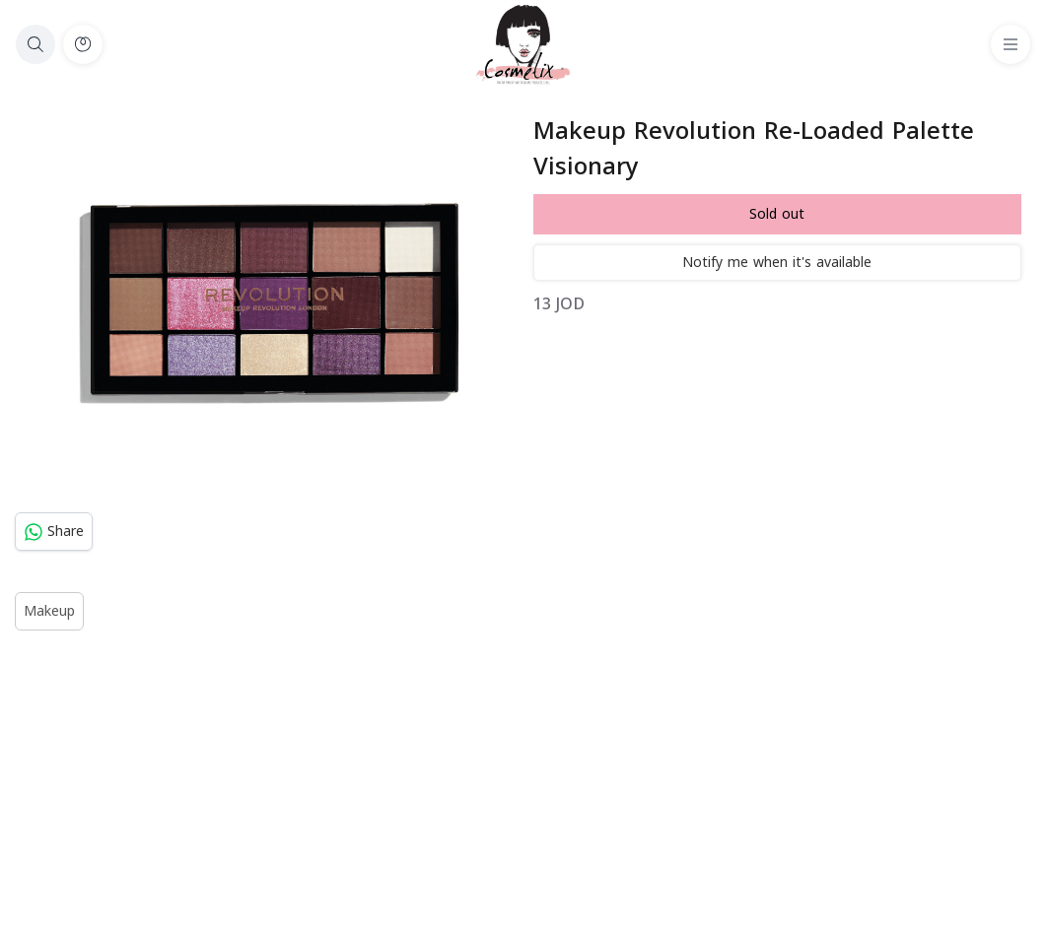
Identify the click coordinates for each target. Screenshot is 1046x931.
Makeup (49, 611)
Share (54, 531)
